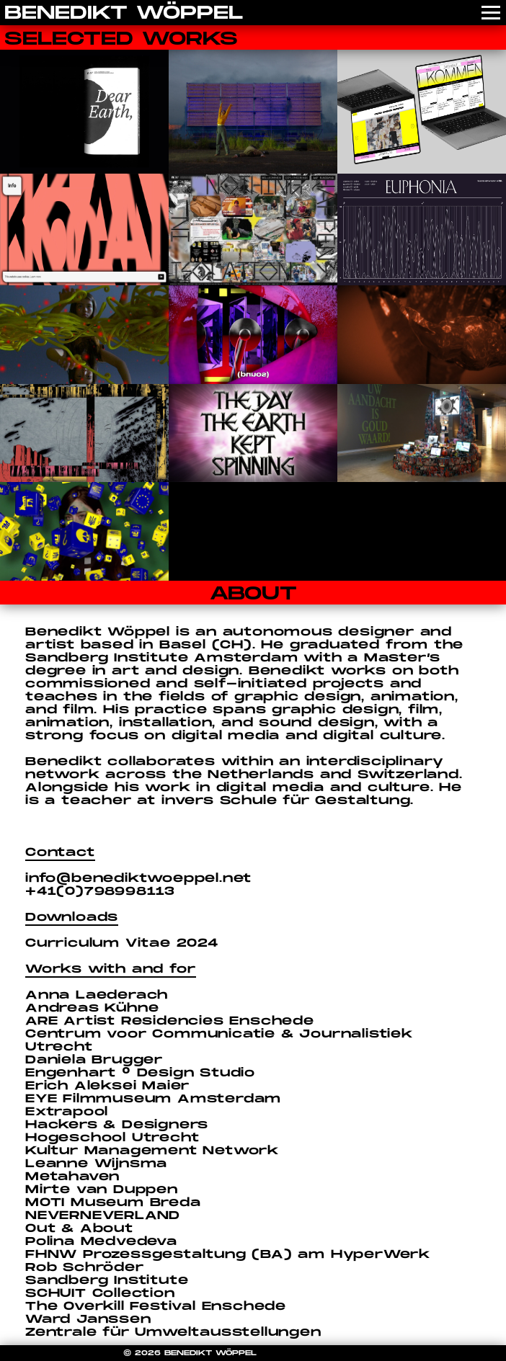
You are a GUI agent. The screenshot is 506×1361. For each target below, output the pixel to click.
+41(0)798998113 (100, 891)
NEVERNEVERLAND (102, 1216)
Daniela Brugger (94, 1060)
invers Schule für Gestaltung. (287, 801)
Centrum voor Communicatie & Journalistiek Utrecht (219, 1040)
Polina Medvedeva (101, 1242)
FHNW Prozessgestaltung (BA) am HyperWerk (227, 1255)
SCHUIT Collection (100, 1293)
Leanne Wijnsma (96, 1164)
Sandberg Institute (106, 1281)
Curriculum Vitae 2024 (121, 943)
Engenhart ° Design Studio (140, 1073)
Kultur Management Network (152, 1151)
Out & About (79, 1229)
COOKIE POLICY (300, 1353)
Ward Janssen (88, 1319)
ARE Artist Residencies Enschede (169, 1021)
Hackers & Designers (116, 1125)
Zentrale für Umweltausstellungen (173, 1332)
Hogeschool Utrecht (112, 1138)
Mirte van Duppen (101, 1190)
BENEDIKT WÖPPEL (123, 13)
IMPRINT (363, 1353)
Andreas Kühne (92, 1008)
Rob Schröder (84, 1268)
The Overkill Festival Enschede (155, 1306)
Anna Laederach (96, 995)
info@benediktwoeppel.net (138, 878)
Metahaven (72, 1177)
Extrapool (66, 1112)
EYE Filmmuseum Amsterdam (153, 1099)
